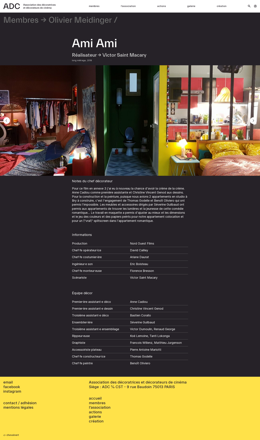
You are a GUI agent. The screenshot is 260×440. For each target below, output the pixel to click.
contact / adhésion (20, 403)
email (8, 382)
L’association (128, 6)
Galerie (191, 6)
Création (222, 6)
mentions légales (18, 407)
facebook (11, 387)
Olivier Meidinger (80, 20)
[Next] (253, 120)
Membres (94, 6)
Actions (161, 6)
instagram (12, 391)
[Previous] (6, 120)
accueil (95, 398)
